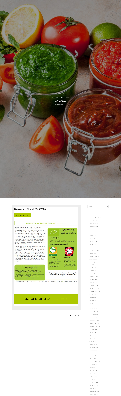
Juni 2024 (91, 265)
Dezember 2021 (93, 353)
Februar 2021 (92, 382)
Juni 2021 (91, 370)
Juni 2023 (91, 300)
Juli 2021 (91, 367)
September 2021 (93, 361)
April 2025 (92, 235)
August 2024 (92, 259)
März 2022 (92, 344)
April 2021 (92, 376)
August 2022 (92, 329)
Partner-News (92, 223)
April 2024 (92, 270)
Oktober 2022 (92, 323)
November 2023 (93, 285)
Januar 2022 (92, 350)
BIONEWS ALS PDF (22, 215)
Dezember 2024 (93, 247)
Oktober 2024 (92, 253)
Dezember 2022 (93, 317)
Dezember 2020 (93, 388)
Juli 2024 (91, 262)
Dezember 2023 (93, 282)
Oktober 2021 (92, 359)
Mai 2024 (91, 268)
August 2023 (92, 294)
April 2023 (92, 306)
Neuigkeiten (92, 220)
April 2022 (92, 341)
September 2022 (93, 326)
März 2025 (92, 238)
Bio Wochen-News (60, 93)
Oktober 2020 (92, 394)
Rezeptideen (92, 226)
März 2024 (92, 273)
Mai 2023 (91, 303)
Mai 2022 (91, 338)
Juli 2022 (91, 332)
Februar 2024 (92, 276)
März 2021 (92, 379)
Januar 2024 (92, 279)
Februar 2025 (92, 241)
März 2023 (92, 309)
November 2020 (93, 391)
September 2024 (93, 256)
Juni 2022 (91, 335)
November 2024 (93, 250)
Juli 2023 (91, 297)
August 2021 (92, 364)
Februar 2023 (92, 312)
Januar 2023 (92, 314)
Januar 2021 (92, 385)
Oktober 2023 (92, 288)
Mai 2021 (91, 373)
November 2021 (93, 356)
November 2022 (93, 320)
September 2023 (93, 291)
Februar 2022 (92, 347)
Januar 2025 (92, 244)
